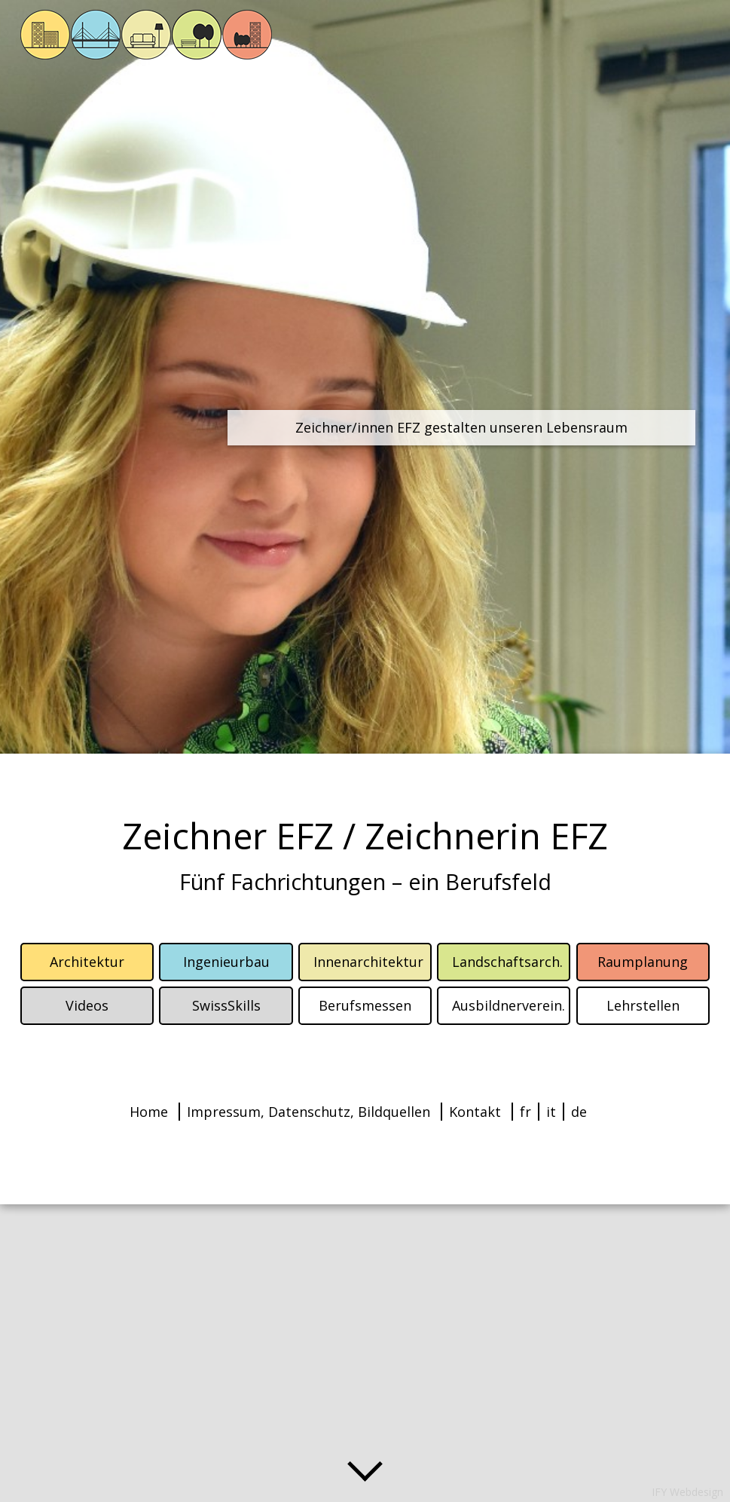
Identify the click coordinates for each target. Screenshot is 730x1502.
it (551, 1112)
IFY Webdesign (687, 1492)
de (579, 1112)
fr (525, 1112)
